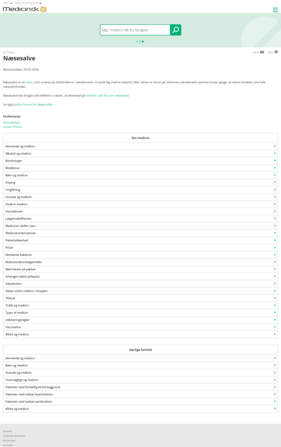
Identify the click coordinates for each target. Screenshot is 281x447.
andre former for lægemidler (33, 104)
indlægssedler (27, 3)
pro (6, 3)
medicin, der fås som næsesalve (107, 95)
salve (29, 82)
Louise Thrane (12, 127)
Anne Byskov (11, 122)
